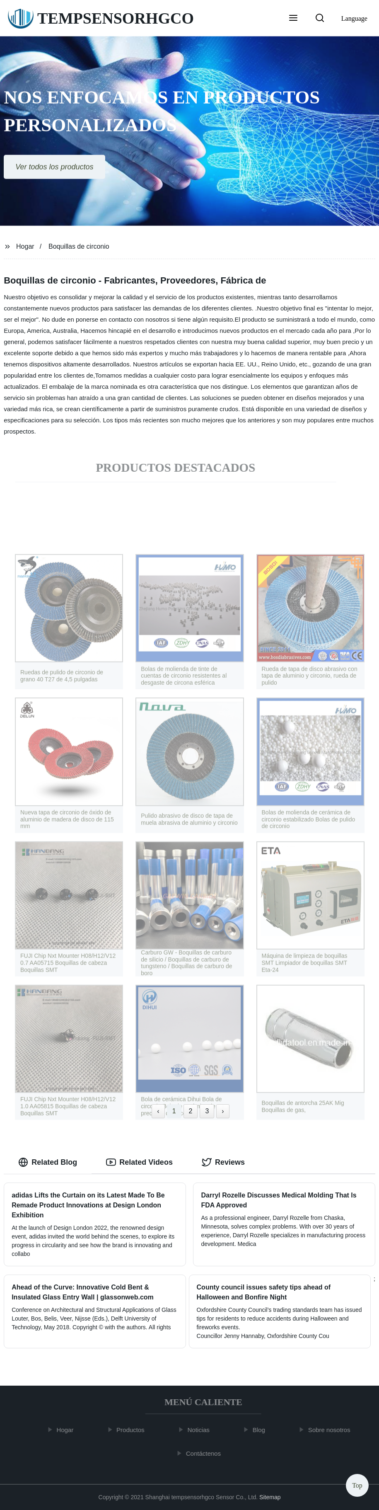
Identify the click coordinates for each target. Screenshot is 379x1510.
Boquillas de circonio (78, 246)
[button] (293, 18)
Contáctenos (206, 1453)
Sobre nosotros (332, 1429)
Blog (262, 1429)
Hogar (25, 246)
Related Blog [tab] (47, 1162)
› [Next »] (223, 1111)
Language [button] (354, 18)
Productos (134, 1429)
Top (357, 1484)
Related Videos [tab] (139, 1162)
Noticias (201, 1429)
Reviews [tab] (223, 1162)
